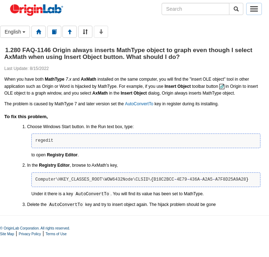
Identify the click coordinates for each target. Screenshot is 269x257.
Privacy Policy (30, 234)
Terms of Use (56, 234)
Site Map (7, 234)
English (15, 32)
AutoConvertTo (139, 103)
